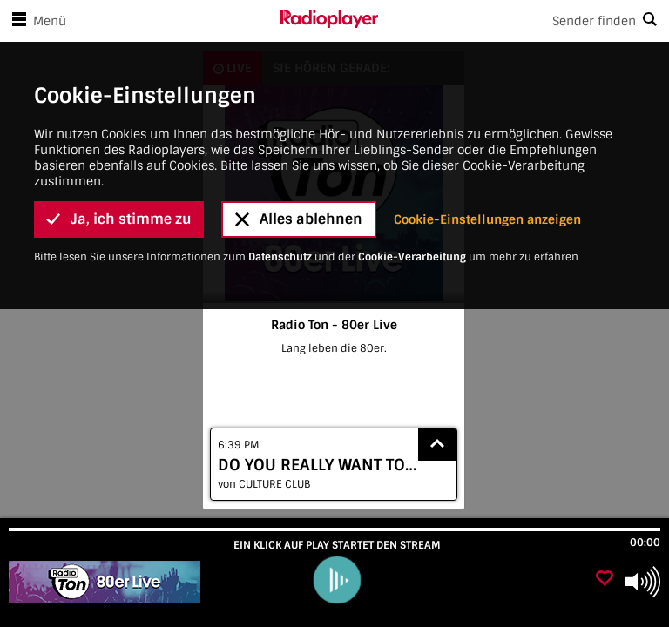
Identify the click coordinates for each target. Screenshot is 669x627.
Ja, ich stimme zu (119, 158)
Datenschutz (280, 196)
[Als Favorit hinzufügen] (604, 579)
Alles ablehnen (298, 158)
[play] (336, 580)
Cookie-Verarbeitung (412, 196)
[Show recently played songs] (437, 444)
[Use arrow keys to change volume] (642, 581)
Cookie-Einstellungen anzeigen (487, 158)
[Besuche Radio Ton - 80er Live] (107, 581)
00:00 (645, 542)
